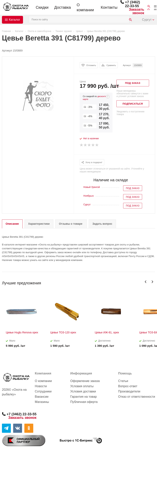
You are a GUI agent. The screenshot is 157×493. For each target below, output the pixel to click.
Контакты (109, 7)
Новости (41, 386)
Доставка (62, 7)
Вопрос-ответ (127, 386)
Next (152, 282)
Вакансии (42, 396)
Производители (129, 391)
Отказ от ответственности (136, 396)
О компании (85, 7)
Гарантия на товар (83, 396)
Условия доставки (83, 391)
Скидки (42, 7)
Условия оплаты (81, 386)
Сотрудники (43, 391)
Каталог (14, 19)
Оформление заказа (85, 381)
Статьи (123, 381)
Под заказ (132, 188)
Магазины (42, 402)
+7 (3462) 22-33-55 (132, 4)
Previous (145, 282)
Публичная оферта (83, 402)
